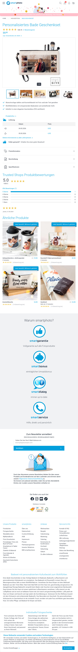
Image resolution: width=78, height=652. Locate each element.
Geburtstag (44, 549)
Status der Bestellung (66, 550)
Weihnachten (45, 529)
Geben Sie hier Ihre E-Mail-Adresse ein (28, 440)
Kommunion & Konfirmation (45, 543)
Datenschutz (26, 531)
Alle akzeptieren (68, 648)
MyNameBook (8, 537)
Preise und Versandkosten (64, 532)
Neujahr (43, 531)
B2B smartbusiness (28, 550)
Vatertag (43, 539)
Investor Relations (28, 547)
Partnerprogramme (28, 545)
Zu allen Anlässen (47, 554)
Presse (24, 542)
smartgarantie (64, 556)
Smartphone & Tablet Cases (10, 547)
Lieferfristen (63, 535)
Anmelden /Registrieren (63, 544)
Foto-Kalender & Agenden (8, 554)
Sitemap (62, 548)
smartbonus (63, 558)
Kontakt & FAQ (64, 529)
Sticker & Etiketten (9, 557)
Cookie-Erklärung (28, 534)
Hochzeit (44, 546)
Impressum (25, 539)
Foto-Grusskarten (9, 539)
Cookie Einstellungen (11, 648)
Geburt (43, 552)
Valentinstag (45, 534)
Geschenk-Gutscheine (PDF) (10, 561)
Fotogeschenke (8, 531)
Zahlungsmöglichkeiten (67, 541)
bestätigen (19, 448)
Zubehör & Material (9, 550)
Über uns (25, 529)
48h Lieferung (63, 538)
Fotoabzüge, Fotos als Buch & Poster (10, 543)
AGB (23, 537)
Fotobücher (7, 529)
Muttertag (44, 537)
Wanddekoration (8, 534)
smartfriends (63, 553)
